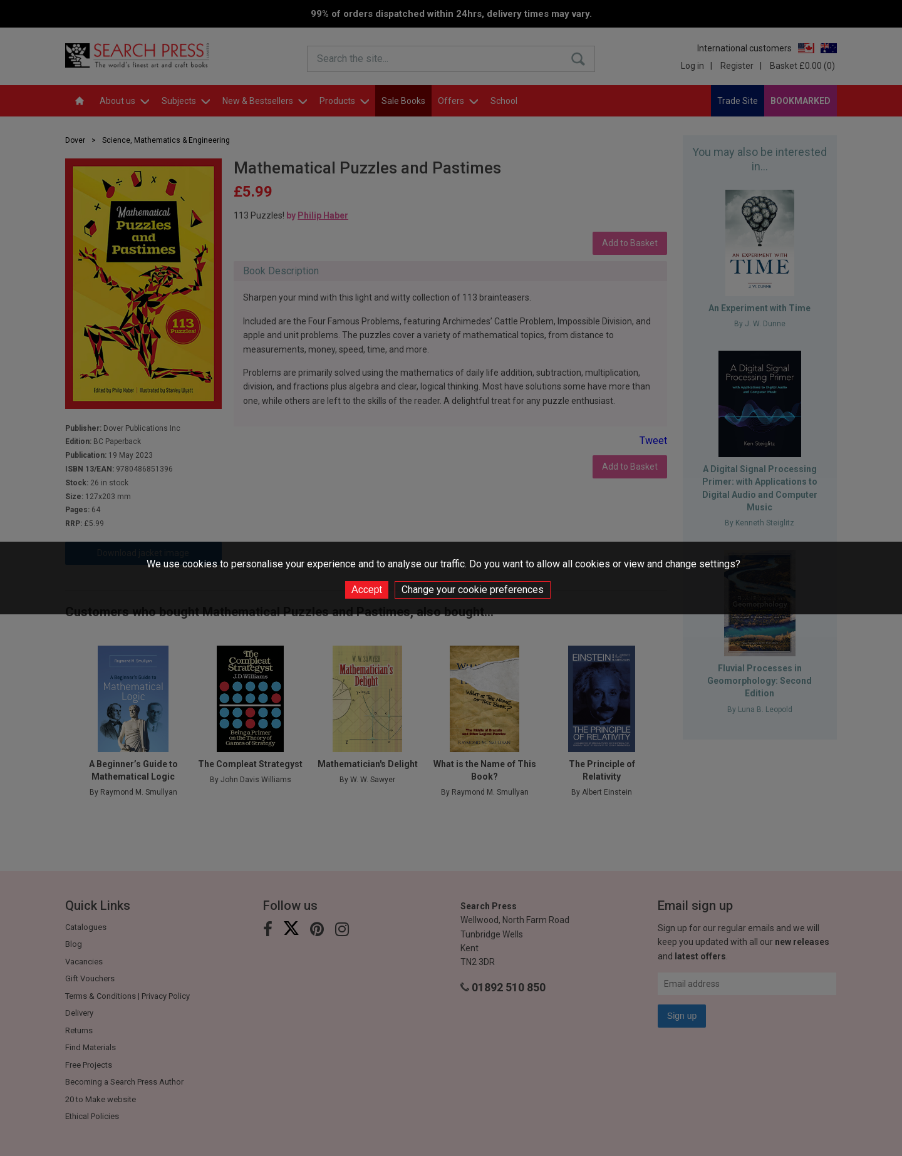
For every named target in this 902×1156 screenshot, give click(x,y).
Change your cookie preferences (473, 590)
